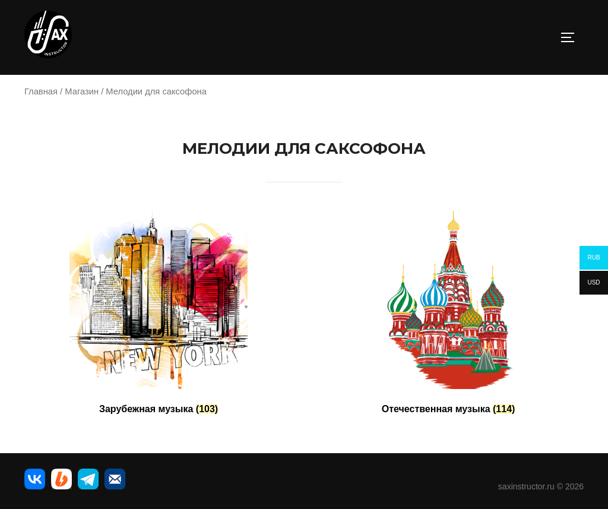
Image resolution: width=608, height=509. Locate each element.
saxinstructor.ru (526, 486)
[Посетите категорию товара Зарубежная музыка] (158, 315)
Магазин (82, 91)
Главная (41, 91)
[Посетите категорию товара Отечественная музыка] (448, 315)
